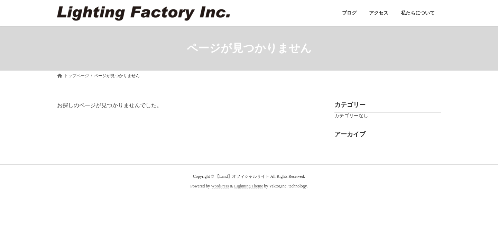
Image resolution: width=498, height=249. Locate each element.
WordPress (220, 186)
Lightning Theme (248, 186)
